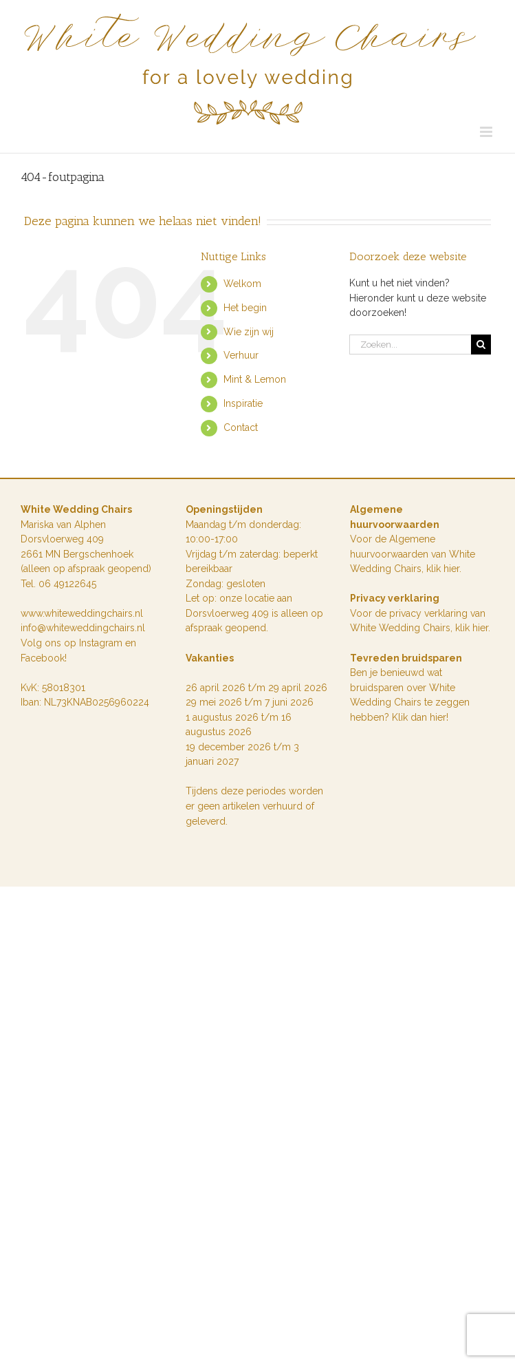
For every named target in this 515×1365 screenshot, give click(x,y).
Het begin (245, 307)
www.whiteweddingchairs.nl (82, 613)
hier (480, 627)
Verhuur (241, 355)
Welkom (242, 283)
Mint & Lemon (254, 379)
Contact (240, 427)
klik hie (441, 568)
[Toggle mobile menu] (487, 132)
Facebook (43, 658)
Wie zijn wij (248, 331)
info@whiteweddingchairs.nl (83, 627)
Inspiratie (243, 403)
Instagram (102, 642)
